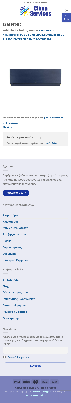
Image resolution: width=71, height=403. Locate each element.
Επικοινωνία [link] (11, 279)
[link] (66, 17)
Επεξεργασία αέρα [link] (14, 234)
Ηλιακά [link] (7, 241)
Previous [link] (10, 123)
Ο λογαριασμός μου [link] (15, 292)
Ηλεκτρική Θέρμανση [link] (16, 260)
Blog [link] (6, 286)
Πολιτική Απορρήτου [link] (18, 357)
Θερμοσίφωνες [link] (12, 247)
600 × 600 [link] (45, 30)
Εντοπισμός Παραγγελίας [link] (19, 299)
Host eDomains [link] (36, 395)
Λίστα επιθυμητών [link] (14, 305)
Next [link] (8, 127)
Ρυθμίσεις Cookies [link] (15, 312)
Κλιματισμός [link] (10, 221)
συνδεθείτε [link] (50, 143)
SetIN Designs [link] (42, 391)
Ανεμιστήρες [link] (10, 215)
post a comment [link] (53, 117)
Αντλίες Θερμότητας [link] (15, 228)
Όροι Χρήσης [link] (11, 318)
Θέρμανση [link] (9, 254)
